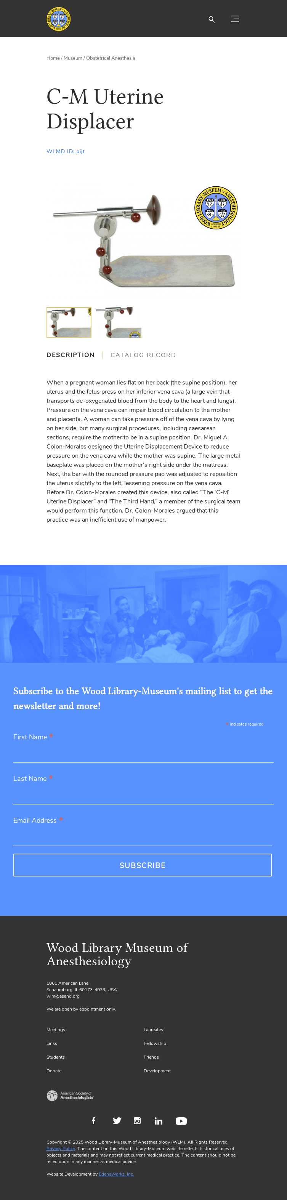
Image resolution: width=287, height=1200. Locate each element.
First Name (33, 737)
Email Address (38, 821)
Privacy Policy (60, 1149)
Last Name (33, 779)
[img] (69, 322)
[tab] (74, 355)
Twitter (119, 1121)
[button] (211, 19)
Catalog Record (143, 355)
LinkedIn (161, 1121)
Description (70, 355)
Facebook (98, 1121)
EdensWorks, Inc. (116, 1174)
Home (53, 58)
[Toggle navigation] (235, 19)
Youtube (182, 1121)
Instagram (140, 1121)
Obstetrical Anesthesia (110, 58)
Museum (73, 58)
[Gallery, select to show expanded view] (143, 241)
